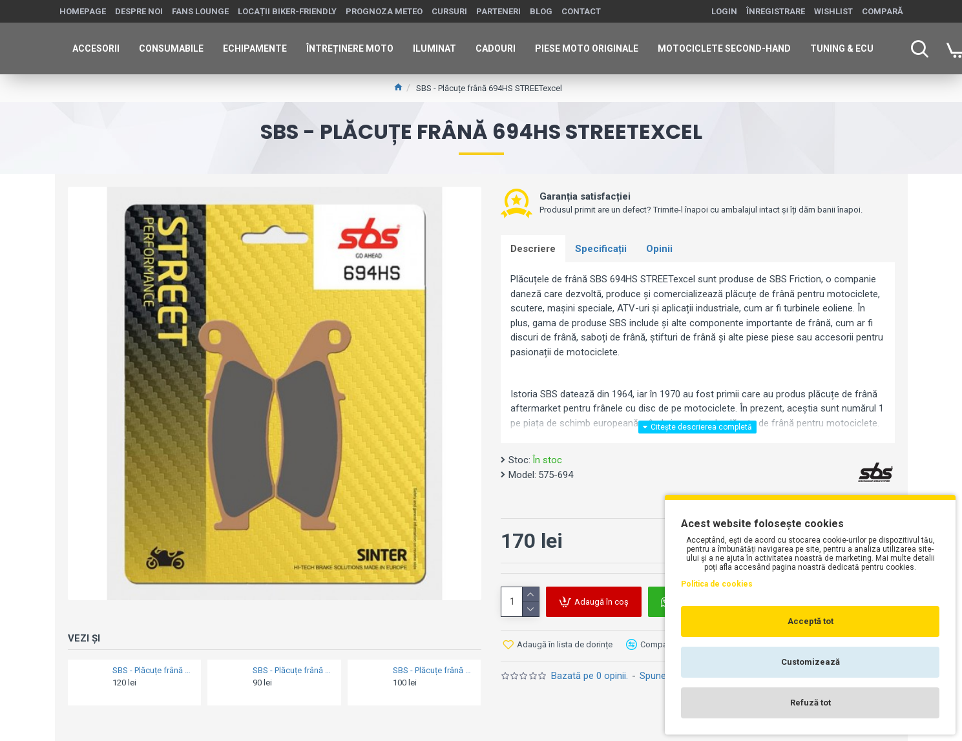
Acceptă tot (810, 621)
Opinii (659, 249)
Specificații (601, 249)
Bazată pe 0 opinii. (589, 676)
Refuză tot (810, 702)
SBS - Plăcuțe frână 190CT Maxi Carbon (433, 670)
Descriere (533, 249)
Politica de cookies (717, 584)
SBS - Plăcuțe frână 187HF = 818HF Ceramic (293, 670)
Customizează (810, 662)
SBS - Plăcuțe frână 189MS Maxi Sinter (152, 670)
